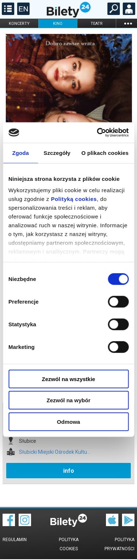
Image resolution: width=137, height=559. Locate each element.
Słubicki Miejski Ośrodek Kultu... (54, 452)
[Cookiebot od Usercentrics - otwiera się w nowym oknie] (97, 132)
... (127, 23)
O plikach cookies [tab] (105, 152)
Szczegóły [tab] (56, 152)
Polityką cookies (74, 199)
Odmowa (68, 421)
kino (57, 23)
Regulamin (15, 539)
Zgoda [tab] (20, 152)
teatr (97, 23)
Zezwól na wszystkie (68, 379)
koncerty (19, 23)
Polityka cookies (69, 544)
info (68, 470)
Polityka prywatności (119, 544)
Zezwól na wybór (68, 400)
